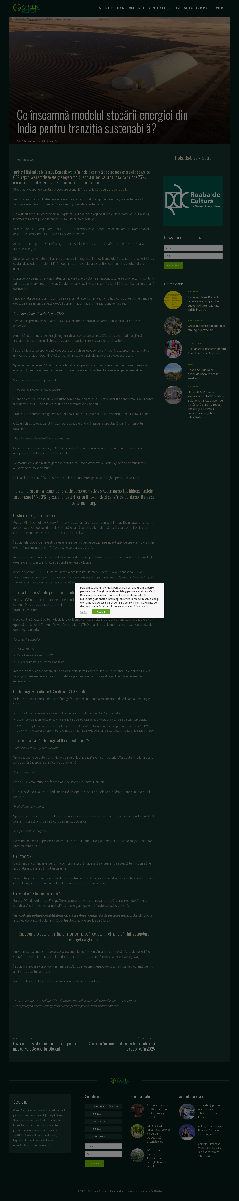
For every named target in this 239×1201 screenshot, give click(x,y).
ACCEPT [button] (101, 611)
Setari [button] (83, 611)
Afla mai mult (141, 606)
